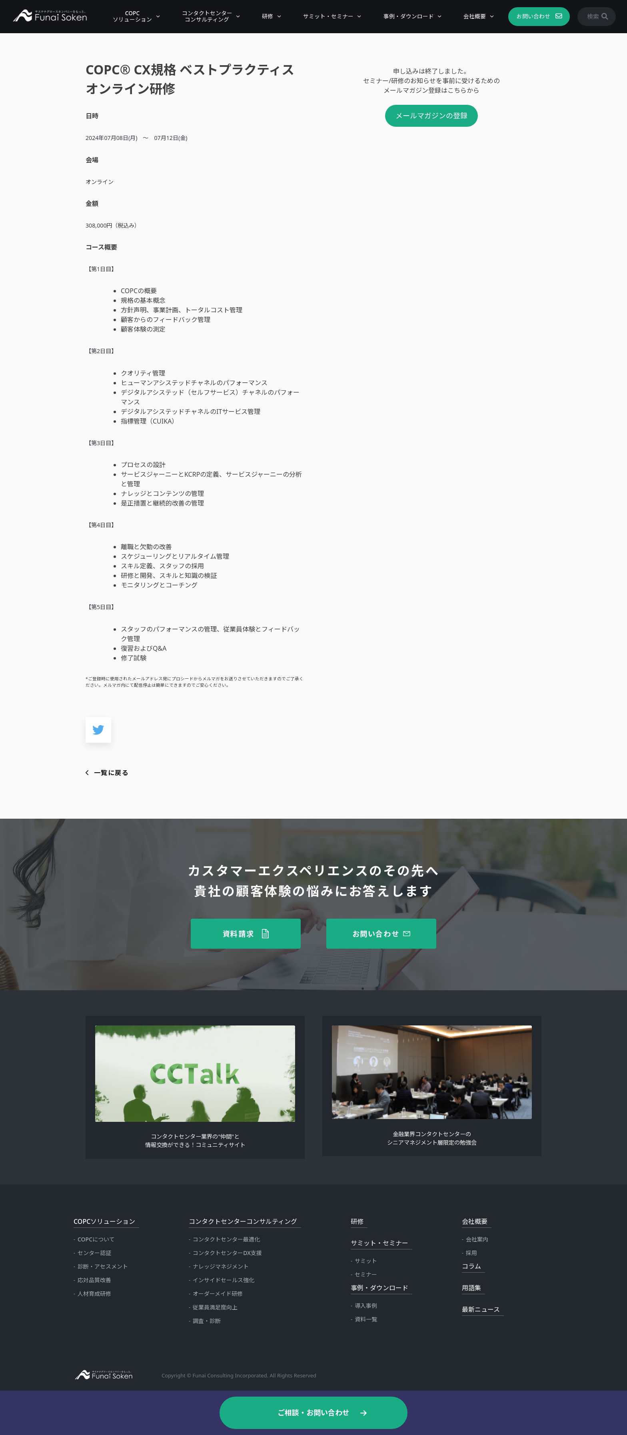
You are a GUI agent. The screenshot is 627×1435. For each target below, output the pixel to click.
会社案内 (477, 1239)
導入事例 (366, 1305)
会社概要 (470, 16)
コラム (471, 1266)
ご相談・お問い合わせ (313, 1412)
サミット (366, 1261)
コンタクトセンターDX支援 (227, 1253)
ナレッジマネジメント (221, 1266)
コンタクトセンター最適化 (226, 1239)
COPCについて (96, 1239)
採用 (471, 1253)
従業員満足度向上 (215, 1307)
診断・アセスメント (103, 1266)
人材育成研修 (94, 1293)
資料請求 (238, 933)
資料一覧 (366, 1319)
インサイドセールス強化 (223, 1280)
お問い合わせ (529, 16)
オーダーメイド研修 (218, 1293)
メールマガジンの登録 (431, 115)
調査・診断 (207, 1321)
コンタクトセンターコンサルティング (203, 16)
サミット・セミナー (324, 16)
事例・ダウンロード (404, 16)
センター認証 (94, 1253)
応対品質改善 (94, 1280)
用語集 (471, 1287)
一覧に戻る (111, 772)
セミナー (366, 1274)
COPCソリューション (128, 16)
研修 (263, 16)
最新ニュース (481, 1309)
